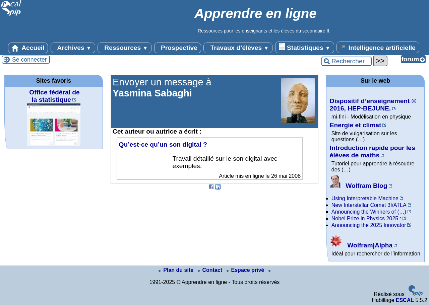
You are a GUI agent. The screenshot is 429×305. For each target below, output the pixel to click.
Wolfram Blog (358, 185)
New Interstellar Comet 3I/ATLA (369, 205)
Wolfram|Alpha (361, 245)
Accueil (28, 48)
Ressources (124, 48)
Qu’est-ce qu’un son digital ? (163, 144)
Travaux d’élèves (238, 48)
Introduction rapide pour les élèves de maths (372, 151)
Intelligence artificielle (378, 47)
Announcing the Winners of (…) (368, 212)
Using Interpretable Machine (365, 198)
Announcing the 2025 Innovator (368, 225)
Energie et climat (355, 125)
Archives (72, 48)
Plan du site (177, 270)
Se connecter (29, 59)
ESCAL (405, 300)
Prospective (177, 48)
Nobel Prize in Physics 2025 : (366, 218)
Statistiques (304, 47)
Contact (211, 270)
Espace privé (246, 270)
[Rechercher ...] (346, 61)
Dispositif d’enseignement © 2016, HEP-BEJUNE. (373, 104)
